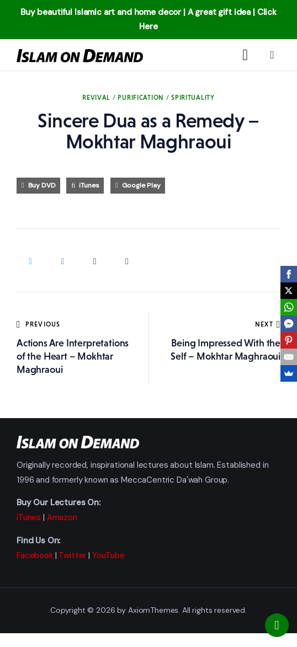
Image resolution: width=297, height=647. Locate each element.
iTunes (89, 185)
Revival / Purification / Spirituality (148, 97)
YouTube (108, 555)
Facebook (35, 555)
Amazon (62, 517)
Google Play (141, 185)
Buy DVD (42, 185)
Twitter (72, 555)
